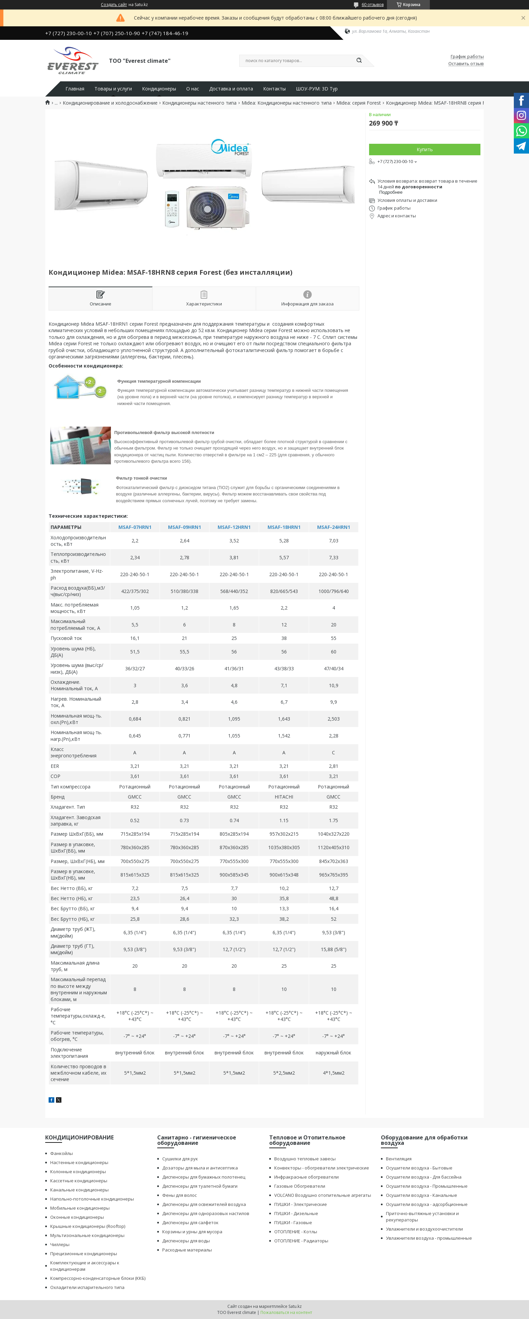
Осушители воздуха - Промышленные (427, 1186)
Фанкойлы (61, 1153)
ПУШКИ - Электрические (300, 1204)
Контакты (274, 88)
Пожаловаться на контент (286, 1312)
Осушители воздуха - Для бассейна (424, 1177)
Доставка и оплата (231, 88)
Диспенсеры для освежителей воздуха (204, 1204)
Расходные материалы (187, 1250)
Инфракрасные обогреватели (306, 1177)
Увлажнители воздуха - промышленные (429, 1238)
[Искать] (359, 61)
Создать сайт (114, 4)
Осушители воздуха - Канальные (421, 1195)
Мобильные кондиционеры (80, 1208)
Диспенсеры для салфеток (190, 1222)
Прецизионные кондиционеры (83, 1253)
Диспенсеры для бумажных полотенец (203, 1177)
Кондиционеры (159, 88)
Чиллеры (59, 1244)
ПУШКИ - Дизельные (296, 1213)
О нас (192, 88)
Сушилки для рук (180, 1159)
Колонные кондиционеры (78, 1171)
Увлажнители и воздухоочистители (424, 1229)
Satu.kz (295, 1306)
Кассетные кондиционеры (78, 1181)
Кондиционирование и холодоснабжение (110, 103)
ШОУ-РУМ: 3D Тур (317, 88)
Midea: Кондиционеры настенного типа (287, 103)
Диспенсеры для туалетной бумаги (200, 1186)
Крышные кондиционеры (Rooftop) (87, 1226)
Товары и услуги (113, 88)
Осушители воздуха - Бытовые (419, 1168)
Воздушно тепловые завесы (305, 1159)
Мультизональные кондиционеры (87, 1235)
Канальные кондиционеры (79, 1190)
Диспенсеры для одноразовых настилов (205, 1213)
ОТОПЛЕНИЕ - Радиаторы (301, 1241)
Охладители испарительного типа (87, 1287)
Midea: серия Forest (358, 103)
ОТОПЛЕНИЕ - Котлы (295, 1232)
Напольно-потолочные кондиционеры (92, 1199)
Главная (74, 88)
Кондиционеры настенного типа (199, 103)
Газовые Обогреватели (299, 1186)
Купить (425, 149)
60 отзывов (373, 4)
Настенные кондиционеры (79, 1162)
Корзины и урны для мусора (192, 1232)
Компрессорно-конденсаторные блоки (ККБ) (97, 1278)
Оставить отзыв (466, 63)
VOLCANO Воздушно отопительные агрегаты (322, 1195)
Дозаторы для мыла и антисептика (200, 1168)
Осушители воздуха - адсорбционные (427, 1204)
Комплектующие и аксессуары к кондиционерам (84, 1266)
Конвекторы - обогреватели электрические (321, 1168)
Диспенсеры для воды (186, 1241)
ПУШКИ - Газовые (293, 1222)
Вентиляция (399, 1159)
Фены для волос (179, 1195)
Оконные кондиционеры (77, 1217)
